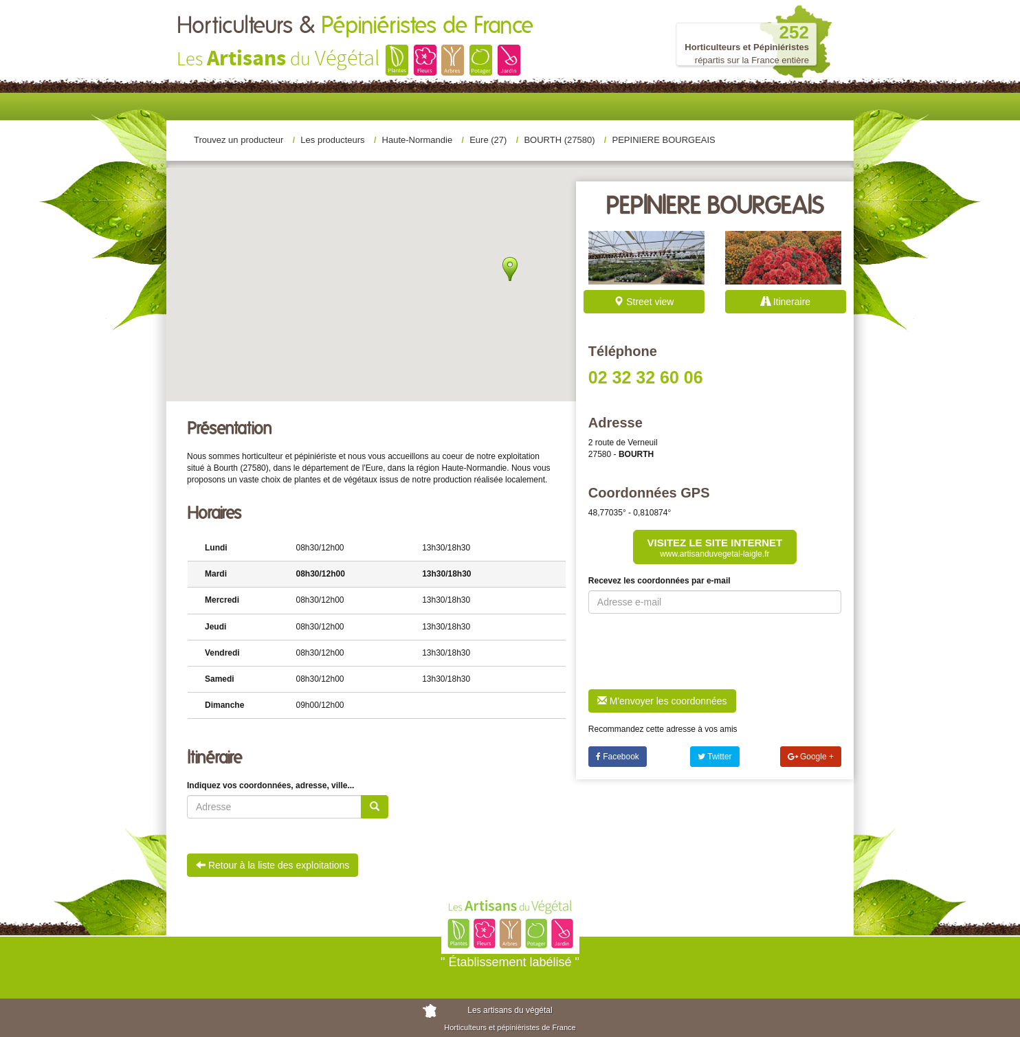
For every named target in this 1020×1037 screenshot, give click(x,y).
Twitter (714, 756)
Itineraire (785, 301)
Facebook (617, 756)
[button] (510, 269)
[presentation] (692, 651)
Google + (811, 756)
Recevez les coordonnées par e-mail (659, 581)
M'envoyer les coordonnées (662, 700)
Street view (644, 301)
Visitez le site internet (715, 548)
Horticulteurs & (355, 26)
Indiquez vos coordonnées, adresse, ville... (270, 785)
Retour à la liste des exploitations (272, 865)
